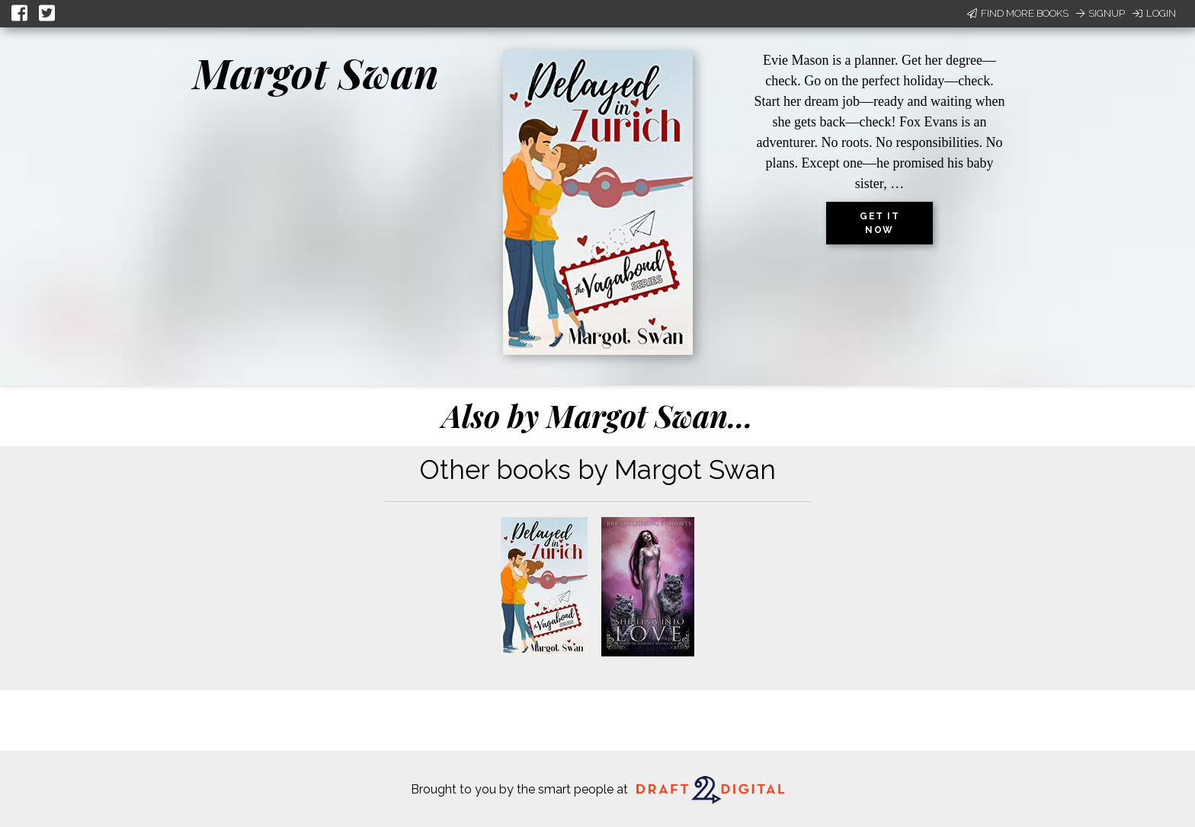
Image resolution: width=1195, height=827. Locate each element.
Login (1154, 13)
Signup (1100, 13)
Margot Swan (316, 72)
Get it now (879, 223)
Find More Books (1017, 13)
